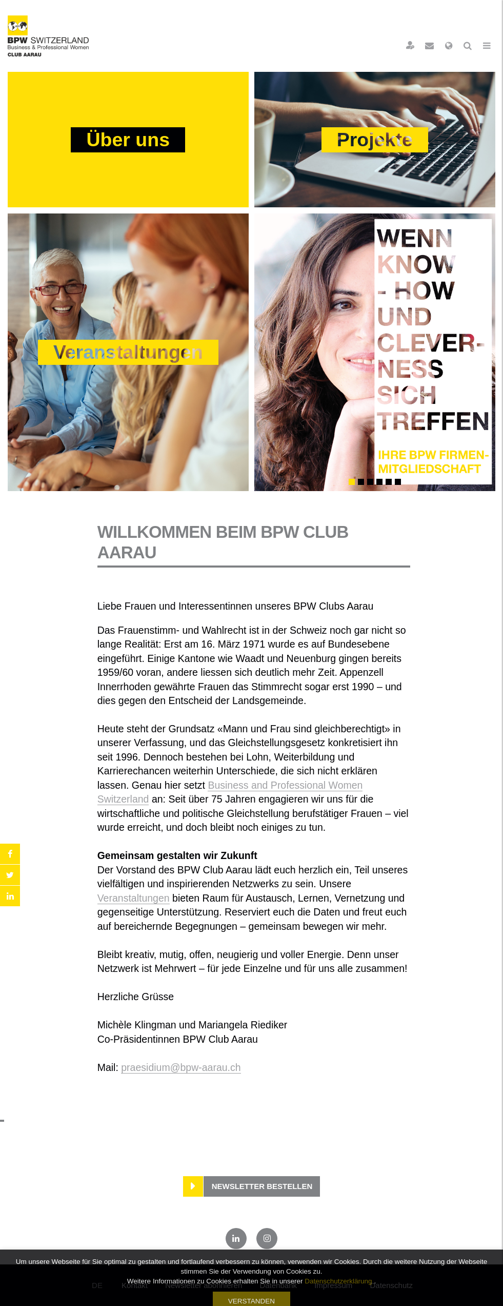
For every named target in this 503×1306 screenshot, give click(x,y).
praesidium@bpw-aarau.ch (180, 1067)
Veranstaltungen (133, 898)
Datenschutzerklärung (338, 1300)
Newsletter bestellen (262, 1186)
